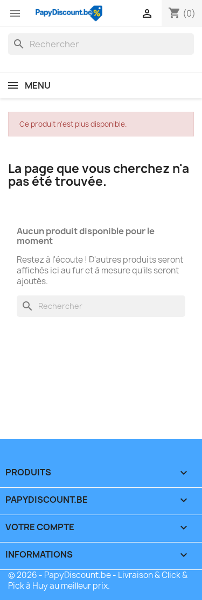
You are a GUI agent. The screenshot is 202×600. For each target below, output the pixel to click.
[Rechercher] (101, 44)
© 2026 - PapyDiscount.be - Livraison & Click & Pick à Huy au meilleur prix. (97, 580)
